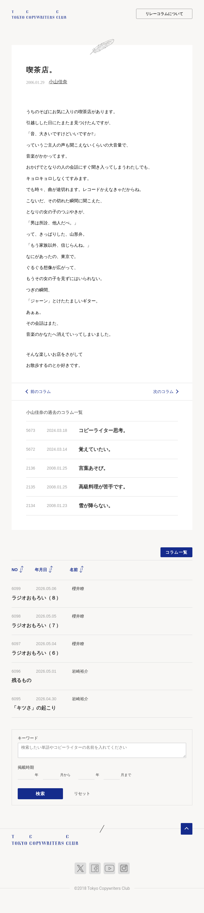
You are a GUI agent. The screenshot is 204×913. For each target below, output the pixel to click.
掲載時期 (26, 767)
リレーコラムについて (164, 14)
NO (18, 569)
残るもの (21, 680)
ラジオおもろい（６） (36, 652)
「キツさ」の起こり (34, 707)
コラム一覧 (176, 552)
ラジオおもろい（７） (36, 625)
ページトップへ (186, 827)
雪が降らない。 (96, 505)
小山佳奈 (58, 81)
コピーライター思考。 (103, 430)
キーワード (28, 737)
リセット (82, 792)
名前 (77, 569)
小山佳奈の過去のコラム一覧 (54, 411)
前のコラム (40, 391)
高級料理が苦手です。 (103, 486)
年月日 (44, 569)
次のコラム (163, 391)
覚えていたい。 (96, 449)
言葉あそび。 (93, 467)
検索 (40, 793)
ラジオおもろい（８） (36, 597)
